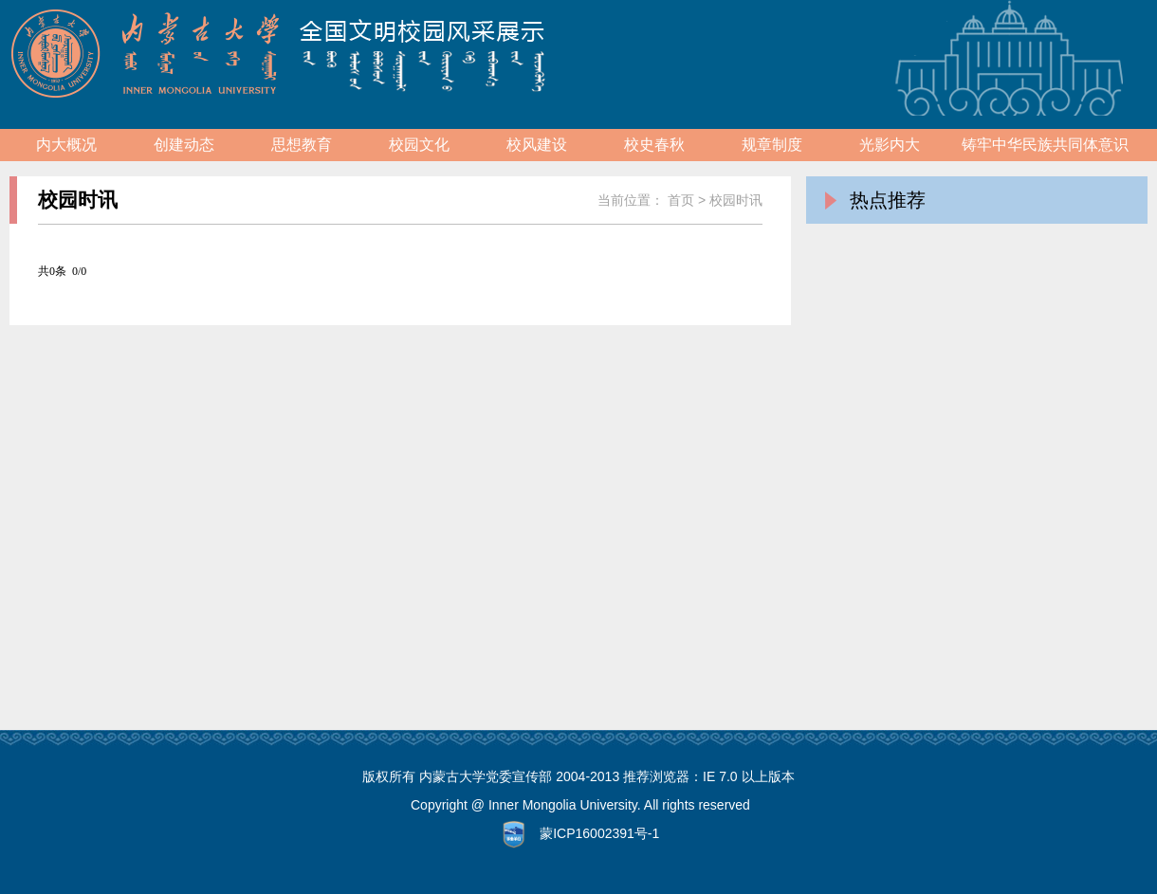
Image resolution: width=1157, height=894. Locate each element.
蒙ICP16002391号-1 (599, 833)
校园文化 (419, 145)
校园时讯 (735, 200)
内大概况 (66, 145)
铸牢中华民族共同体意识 (1045, 145)
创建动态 (184, 145)
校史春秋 (654, 145)
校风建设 (536, 145)
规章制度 (772, 145)
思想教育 (301, 145)
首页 (681, 200)
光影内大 (889, 145)
